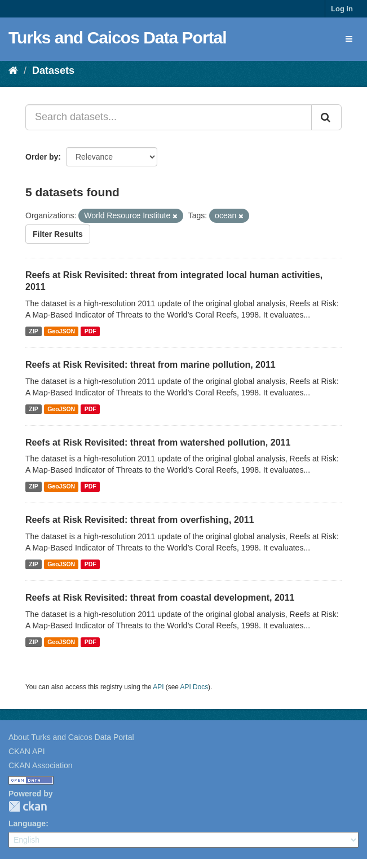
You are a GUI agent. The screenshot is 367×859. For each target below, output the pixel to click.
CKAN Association (40, 765)
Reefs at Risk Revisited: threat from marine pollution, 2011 (150, 364)
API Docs (194, 687)
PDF (90, 331)
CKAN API (26, 751)
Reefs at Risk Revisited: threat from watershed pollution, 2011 (157, 442)
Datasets (53, 70)
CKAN (27, 806)
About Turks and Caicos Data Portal (71, 737)
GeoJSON (61, 331)
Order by (41, 156)
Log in (342, 9)
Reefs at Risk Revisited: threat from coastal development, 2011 (160, 597)
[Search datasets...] (168, 117)
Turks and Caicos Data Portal (117, 37)
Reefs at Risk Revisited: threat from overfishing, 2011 (139, 520)
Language (27, 823)
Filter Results (58, 234)
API (158, 687)
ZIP (33, 331)
